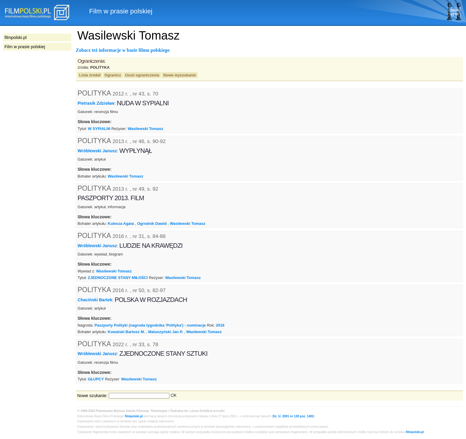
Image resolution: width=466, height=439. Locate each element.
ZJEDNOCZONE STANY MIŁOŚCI (118, 277)
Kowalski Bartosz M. (126, 332)
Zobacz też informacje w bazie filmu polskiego (123, 50)
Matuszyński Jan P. (165, 332)
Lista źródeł (89, 75)
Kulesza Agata (121, 223)
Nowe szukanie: (92, 395)
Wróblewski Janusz (97, 150)
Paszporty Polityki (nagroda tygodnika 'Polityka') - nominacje (150, 325)
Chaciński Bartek (95, 299)
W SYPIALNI (99, 128)
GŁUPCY (96, 379)
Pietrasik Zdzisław (96, 103)
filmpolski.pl (134, 416)
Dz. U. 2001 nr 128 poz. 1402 (293, 416)
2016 (220, 325)
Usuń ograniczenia (142, 75)
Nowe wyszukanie (179, 75)
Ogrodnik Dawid (151, 223)
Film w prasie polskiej (24, 46)
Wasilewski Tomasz (145, 128)
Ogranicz (113, 75)
